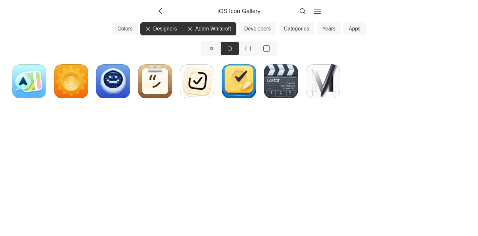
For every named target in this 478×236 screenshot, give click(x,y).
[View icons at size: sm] (211, 48)
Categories (296, 28)
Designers (161, 28)
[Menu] (317, 11)
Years (328, 28)
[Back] (161, 11)
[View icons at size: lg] (248, 48)
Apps (354, 28)
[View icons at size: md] (230, 48)
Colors (124, 28)
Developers (257, 28)
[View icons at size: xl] (266, 48)
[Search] (303, 11)
